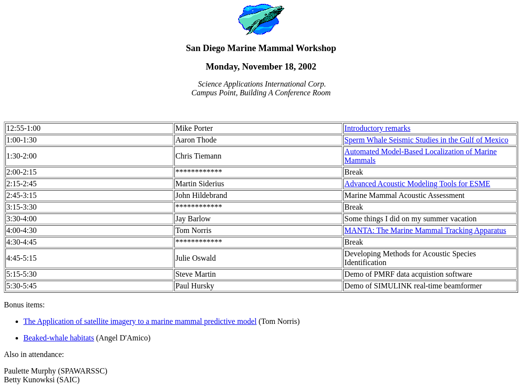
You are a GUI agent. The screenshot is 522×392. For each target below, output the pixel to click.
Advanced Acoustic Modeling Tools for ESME (417, 183)
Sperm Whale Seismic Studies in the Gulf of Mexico (426, 140)
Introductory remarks (377, 128)
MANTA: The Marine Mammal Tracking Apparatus (425, 230)
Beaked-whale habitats (58, 338)
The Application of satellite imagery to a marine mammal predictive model (140, 321)
